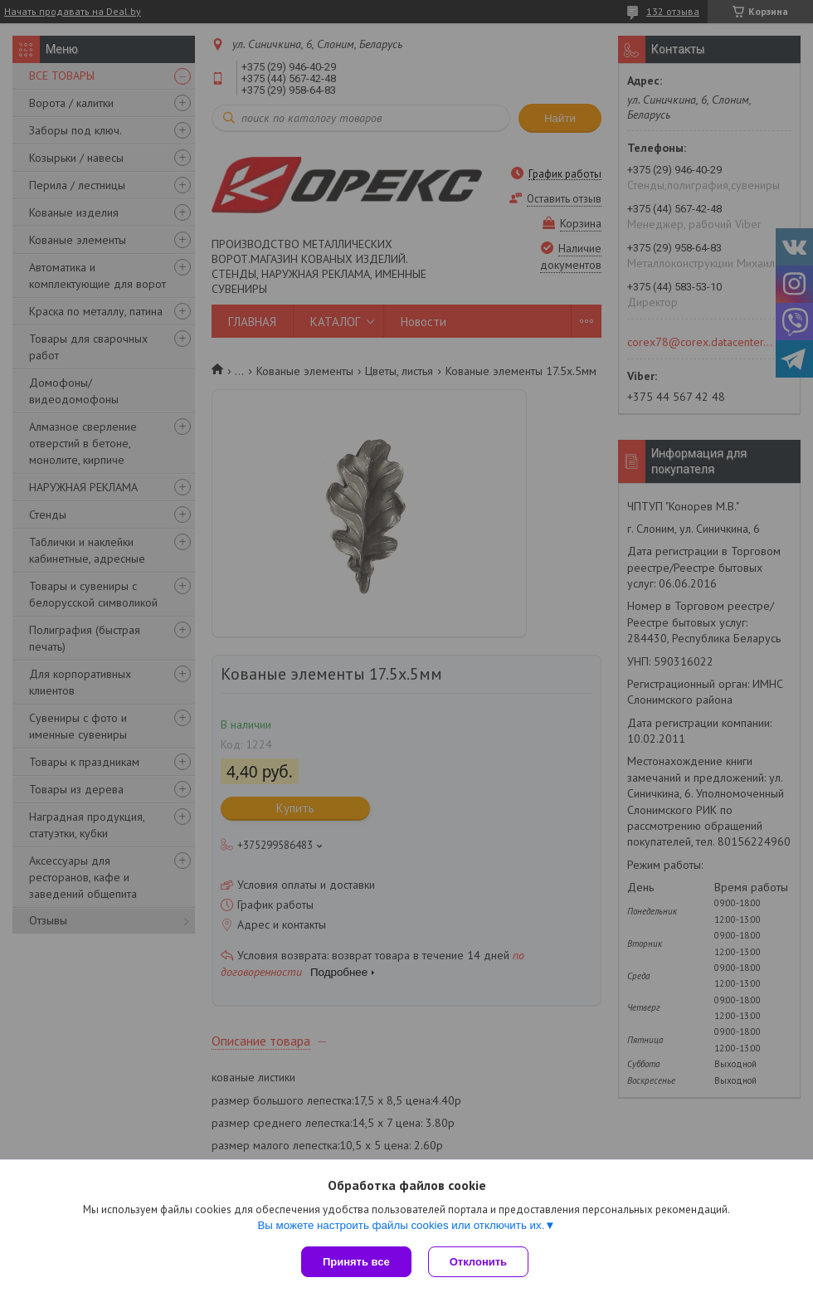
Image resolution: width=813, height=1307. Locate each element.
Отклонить (478, 1262)
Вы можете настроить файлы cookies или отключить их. (400, 1225)
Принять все (356, 1262)
